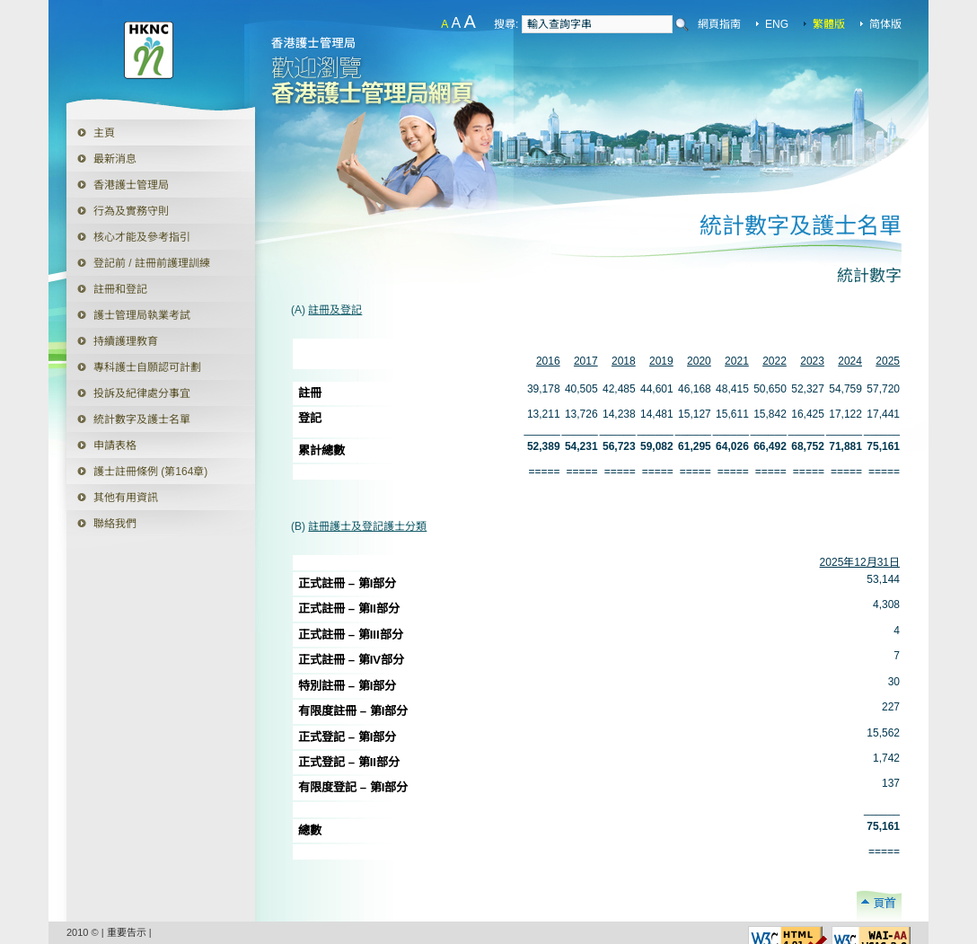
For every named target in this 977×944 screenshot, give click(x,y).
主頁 (104, 133)
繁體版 (829, 24)
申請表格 (101, 442)
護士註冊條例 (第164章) (150, 471)
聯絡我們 (114, 523)
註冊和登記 (120, 289)
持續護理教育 (125, 341)
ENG (776, 24)
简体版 (885, 24)
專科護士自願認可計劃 (147, 367)
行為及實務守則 (131, 211)
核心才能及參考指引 (141, 237)
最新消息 (114, 159)
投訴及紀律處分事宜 (141, 393)
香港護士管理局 (131, 185)
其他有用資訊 (125, 497)
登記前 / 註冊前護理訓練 (151, 263)
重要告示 (126, 932)
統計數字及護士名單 (141, 419)
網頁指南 (719, 24)
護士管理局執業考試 (141, 315)
